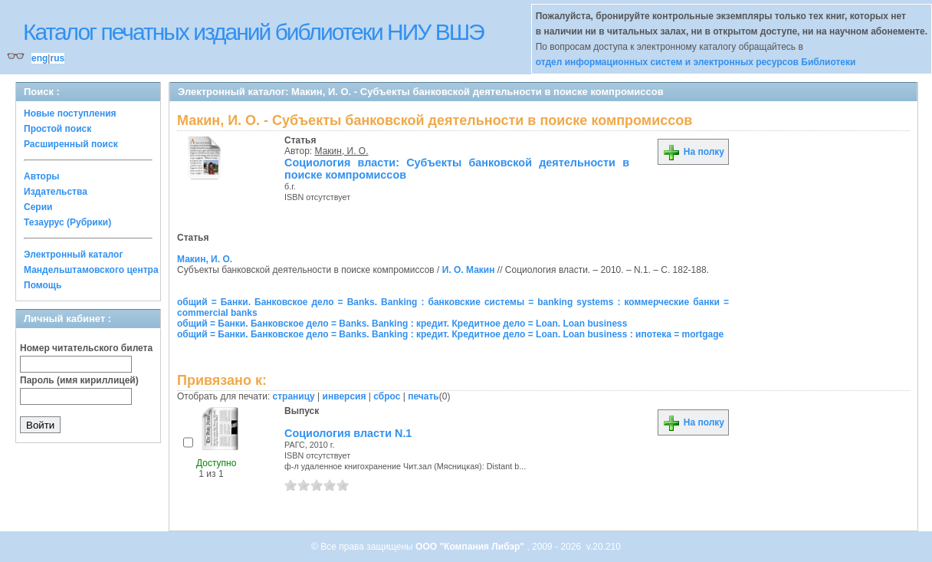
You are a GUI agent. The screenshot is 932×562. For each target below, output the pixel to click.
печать (423, 396)
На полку (693, 151)
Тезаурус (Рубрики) (67, 222)
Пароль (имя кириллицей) (79, 380)
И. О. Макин (468, 270)
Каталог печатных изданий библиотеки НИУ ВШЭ (253, 31)
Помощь (42, 285)
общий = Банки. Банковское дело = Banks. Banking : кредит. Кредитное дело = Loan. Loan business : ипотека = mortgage (450, 334)
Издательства (55, 191)
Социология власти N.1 (348, 433)
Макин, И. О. (342, 151)
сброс (386, 396)
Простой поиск (57, 128)
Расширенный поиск (71, 144)
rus (57, 58)
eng (39, 58)
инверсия (344, 396)
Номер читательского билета (86, 348)
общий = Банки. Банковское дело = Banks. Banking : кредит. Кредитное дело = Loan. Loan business (402, 323)
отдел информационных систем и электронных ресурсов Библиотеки (696, 62)
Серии (38, 207)
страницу (294, 396)
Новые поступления (70, 113)
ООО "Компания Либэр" (471, 546)
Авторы (42, 176)
